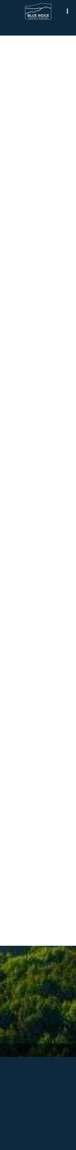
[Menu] (67, 11)
